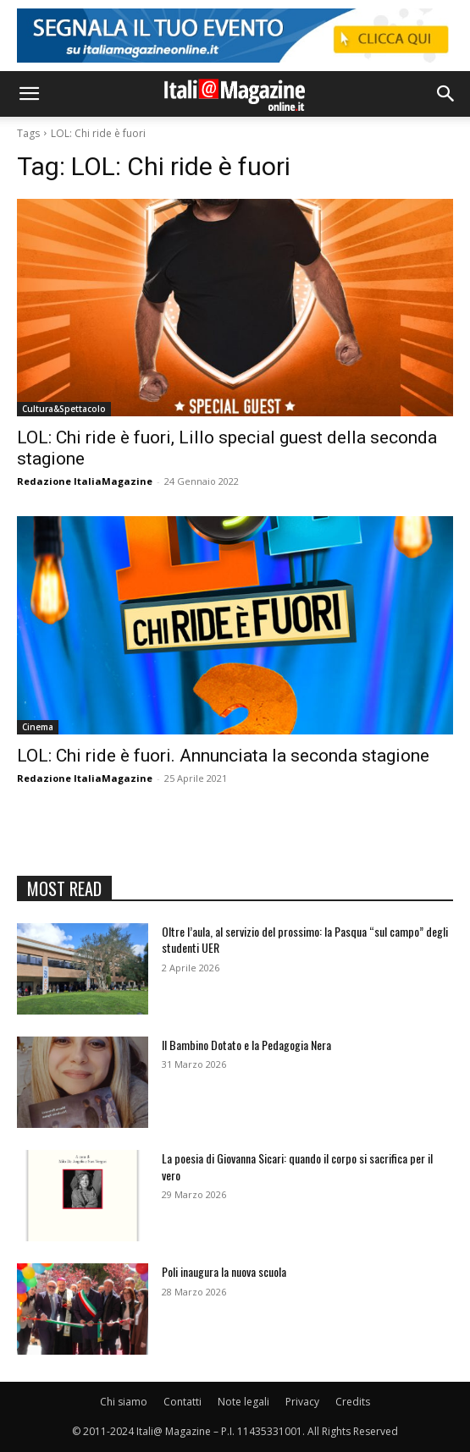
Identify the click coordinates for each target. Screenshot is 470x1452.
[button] (29, 94)
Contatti (182, 1401)
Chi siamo (123, 1401)
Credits (352, 1401)
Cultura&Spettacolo (64, 409)
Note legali (243, 1401)
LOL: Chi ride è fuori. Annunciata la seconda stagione (223, 755)
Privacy (302, 1401)
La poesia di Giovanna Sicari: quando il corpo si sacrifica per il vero (297, 1166)
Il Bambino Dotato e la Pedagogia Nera (246, 1044)
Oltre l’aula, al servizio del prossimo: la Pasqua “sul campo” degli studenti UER (305, 939)
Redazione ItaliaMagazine (84, 481)
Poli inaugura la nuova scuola (224, 1271)
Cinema (37, 727)
